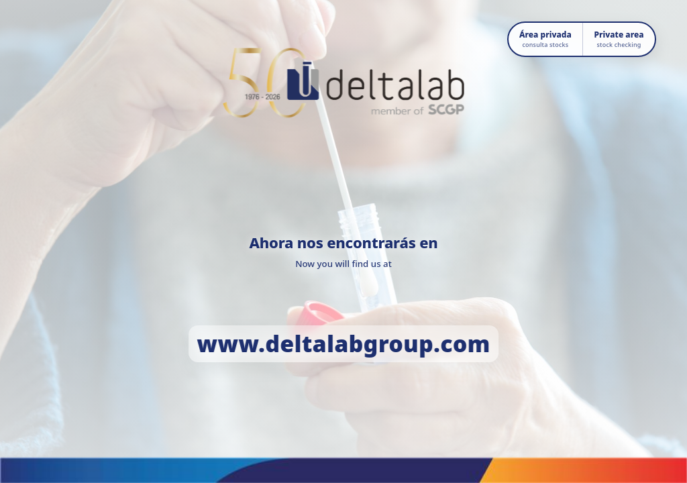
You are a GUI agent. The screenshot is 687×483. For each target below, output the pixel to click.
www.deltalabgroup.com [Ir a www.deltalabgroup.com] (343, 343)
